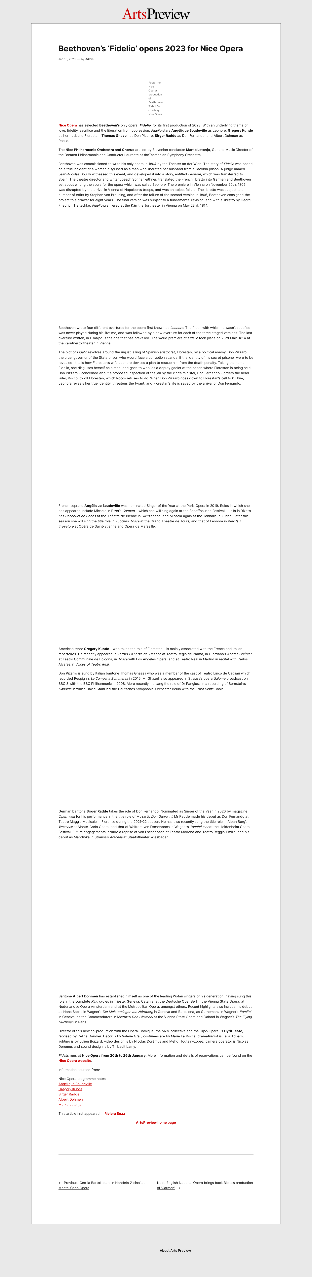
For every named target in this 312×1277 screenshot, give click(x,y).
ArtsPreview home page (156, 1122)
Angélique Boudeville (75, 1084)
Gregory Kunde (70, 1089)
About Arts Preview (175, 1251)
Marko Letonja (69, 1105)
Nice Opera (67, 125)
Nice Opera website (74, 1061)
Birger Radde (68, 1094)
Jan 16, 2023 (67, 59)
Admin (89, 59)
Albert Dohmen (70, 1099)
